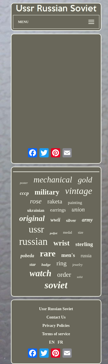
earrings (58, 210)
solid (79, 277)
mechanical (53, 179)
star (32, 264)
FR (60, 342)
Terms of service (56, 334)
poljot (53, 233)
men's (68, 255)
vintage (78, 191)
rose (35, 201)
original (32, 218)
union (78, 209)
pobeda (27, 255)
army (87, 220)
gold (85, 179)
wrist (61, 243)
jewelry (77, 265)
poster (24, 182)
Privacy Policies (55, 325)
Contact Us (56, 317)
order (64, 274)
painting (75, 202)
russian (33, 241)
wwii (55, 220)
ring (61, 263)
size (80, 232)
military (47, 192)
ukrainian (35, 210)
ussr (36, 229)
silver (71, 220)
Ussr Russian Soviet (56, 309)
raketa (54, 201)
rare (47, 253)
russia (86, 255)
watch (41, 273)
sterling (84, 244)
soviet (56, 285)
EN (51, 342)
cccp (24, 193)
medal (67, 232)
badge (46, 264)
